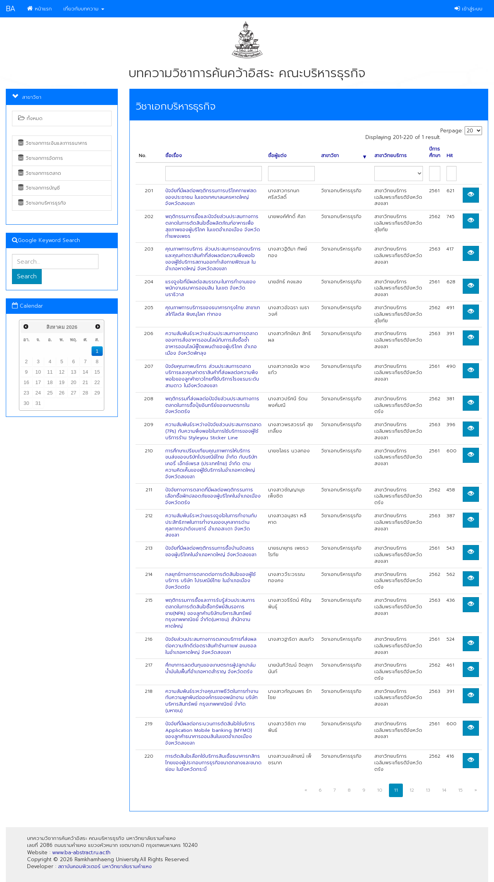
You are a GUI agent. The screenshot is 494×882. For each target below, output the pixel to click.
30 (26, 403)
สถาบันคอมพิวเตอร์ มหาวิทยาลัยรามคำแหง (105, 866)
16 (26, 382)
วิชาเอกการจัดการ (40, 158)
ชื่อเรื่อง (173, 155)
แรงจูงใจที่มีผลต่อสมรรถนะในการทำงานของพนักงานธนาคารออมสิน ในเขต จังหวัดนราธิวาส (210, 288)
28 (85, 393)
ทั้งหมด (30, 118)
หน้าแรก (39, 8)
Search (27, 276)
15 (97, 372)
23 (26, 393)
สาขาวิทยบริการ (390, 155)
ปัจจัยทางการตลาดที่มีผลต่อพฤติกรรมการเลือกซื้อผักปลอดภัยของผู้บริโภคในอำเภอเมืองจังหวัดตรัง (213, 496)
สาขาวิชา (344, 155)
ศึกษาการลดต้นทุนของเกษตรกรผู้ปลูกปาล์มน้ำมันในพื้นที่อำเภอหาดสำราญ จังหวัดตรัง (210, 668)
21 (85, 382)
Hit (449, 155)
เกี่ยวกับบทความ (83, 8)
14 (85, 372)
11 (50, 372)
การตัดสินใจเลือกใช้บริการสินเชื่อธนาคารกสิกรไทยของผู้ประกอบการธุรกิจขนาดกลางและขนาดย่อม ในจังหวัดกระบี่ (213, 763)
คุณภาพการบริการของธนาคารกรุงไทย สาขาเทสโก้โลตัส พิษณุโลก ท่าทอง (212, 311)
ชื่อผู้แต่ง (277, 155)
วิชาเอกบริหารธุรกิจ (42, 203)
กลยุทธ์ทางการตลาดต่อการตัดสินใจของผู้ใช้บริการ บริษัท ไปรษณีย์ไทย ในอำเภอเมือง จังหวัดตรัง (210, 581)
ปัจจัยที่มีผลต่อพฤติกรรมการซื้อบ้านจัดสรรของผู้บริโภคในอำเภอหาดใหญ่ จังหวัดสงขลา (210, 551)
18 (50, 382)
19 (62, 382)
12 (62, 372)
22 (97, 382)
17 (38, 382)
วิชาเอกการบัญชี (39, 188)
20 (73, 382)
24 (38, 393)
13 (73, 372)
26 (62, 393)
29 (97, 393)
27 (73, 393)
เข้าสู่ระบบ (468, 8)
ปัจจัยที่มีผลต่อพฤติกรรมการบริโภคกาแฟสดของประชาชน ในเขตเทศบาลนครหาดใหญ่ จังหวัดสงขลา (210, 197)
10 (38, 372)
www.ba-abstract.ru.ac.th (81, 852)
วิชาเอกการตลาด (39, 173)
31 (38, 403)
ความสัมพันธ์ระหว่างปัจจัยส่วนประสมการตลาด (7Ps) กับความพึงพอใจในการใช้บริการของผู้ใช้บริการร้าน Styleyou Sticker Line (213, 431)
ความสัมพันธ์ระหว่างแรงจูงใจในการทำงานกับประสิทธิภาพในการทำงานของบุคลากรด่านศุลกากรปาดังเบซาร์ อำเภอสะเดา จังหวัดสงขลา (211, 525)
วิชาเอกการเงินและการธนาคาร (52, 143)
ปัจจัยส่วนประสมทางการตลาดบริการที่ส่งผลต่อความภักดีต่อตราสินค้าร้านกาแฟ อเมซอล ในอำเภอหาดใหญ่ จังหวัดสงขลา (210, 646)
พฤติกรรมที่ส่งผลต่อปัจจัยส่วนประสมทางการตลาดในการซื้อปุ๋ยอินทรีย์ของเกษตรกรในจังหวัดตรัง (212, 405)
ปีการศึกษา (434, 152)
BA (10, 8)
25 (50, 393)
